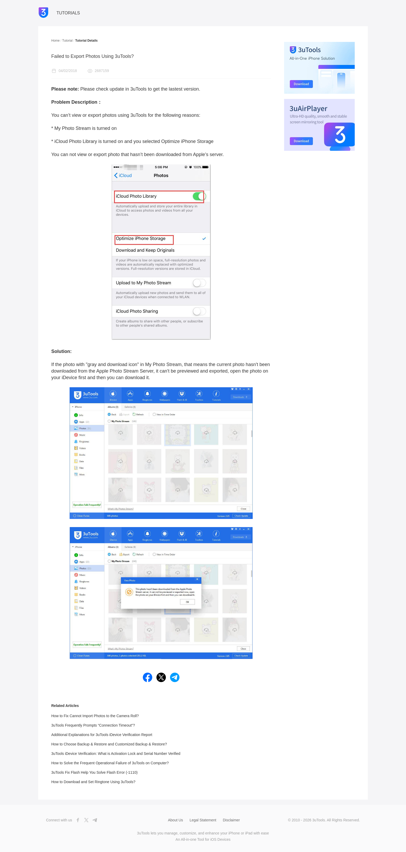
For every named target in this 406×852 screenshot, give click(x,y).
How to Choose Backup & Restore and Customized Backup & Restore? (109, 744)
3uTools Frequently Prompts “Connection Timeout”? (93, 725)
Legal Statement (203, 820)
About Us (175, 820)
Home (55, 40)
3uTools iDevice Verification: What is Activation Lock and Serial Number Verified (115, 753)
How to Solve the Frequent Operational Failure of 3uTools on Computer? (110, 763)
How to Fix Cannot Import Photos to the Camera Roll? (95, 716)
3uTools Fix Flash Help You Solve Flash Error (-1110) (94, 772)
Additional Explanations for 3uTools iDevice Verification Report (101, 735)
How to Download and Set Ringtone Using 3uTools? (93, 782)
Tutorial (67, 40)
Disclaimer (231, 820)
